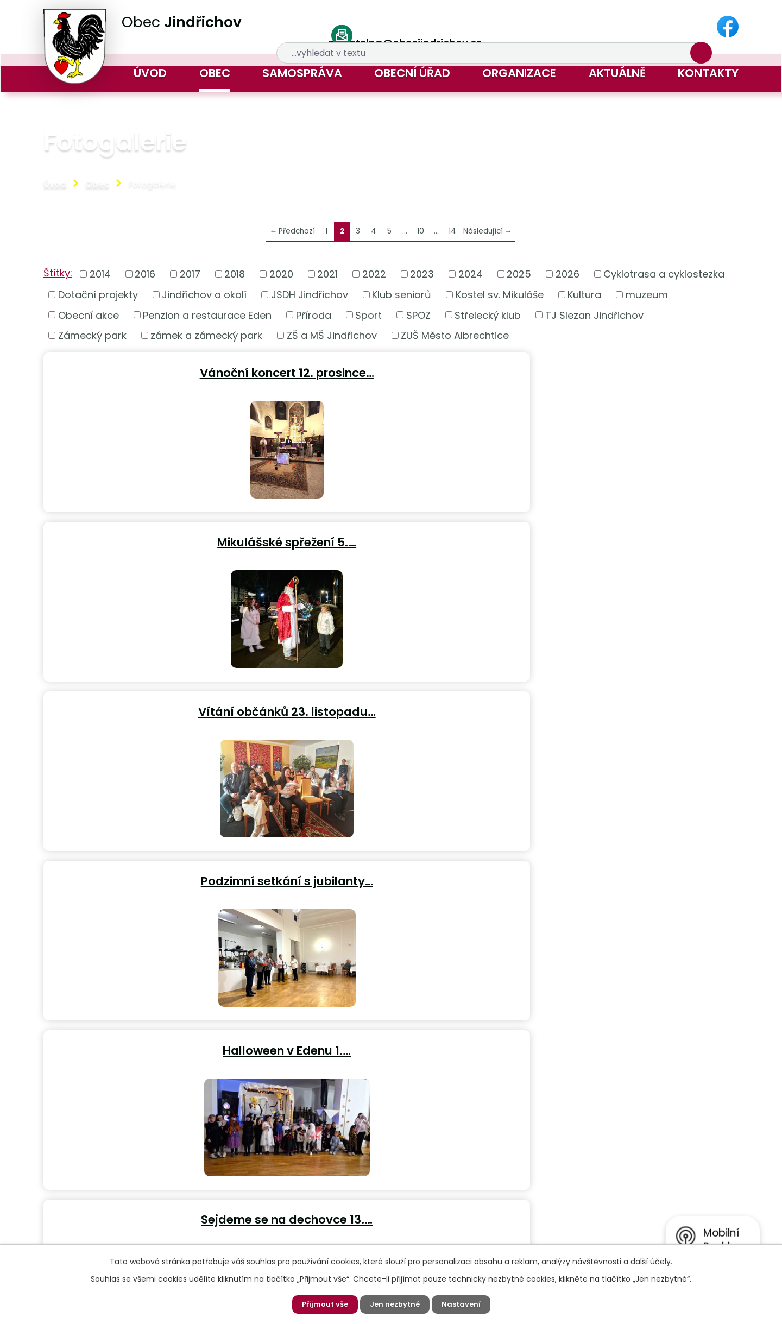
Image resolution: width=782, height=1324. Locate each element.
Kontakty (708, 73)
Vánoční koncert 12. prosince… (155, 371)
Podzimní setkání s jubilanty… (156, 537)
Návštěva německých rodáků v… (624, 703)
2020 (281, 274)
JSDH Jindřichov (309, 294)
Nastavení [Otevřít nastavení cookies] (464, 1303)
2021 (327, 274)
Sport (368, 314)
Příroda (313, 314)
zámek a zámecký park (206, 335)
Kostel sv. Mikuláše (500, 294)
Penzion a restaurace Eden (207, 314)
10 (420, 231)
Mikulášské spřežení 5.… (389, 371)
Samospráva (302, 73)
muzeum (647, 294)
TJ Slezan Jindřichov (594, 314)
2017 (190, 274)
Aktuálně (617, 73)
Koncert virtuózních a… (390, 703)
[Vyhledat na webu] (611, 27)
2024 (470, 274)
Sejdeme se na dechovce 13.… (624, 537)
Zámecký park (92, 335)
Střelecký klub (488, 314)
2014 (100, 274)
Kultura (584, 294)
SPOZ (418, 314)
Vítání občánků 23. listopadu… (624, 371)
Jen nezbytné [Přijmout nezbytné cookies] (395, 1303)
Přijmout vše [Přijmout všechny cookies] (322, 1303)
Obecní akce (88, 314)
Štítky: (57, 273)
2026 (567, 274)
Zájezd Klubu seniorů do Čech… (155, 703)
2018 (234, 274)
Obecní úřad (412, 73)
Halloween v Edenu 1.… (390, 537)
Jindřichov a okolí (204, 294)
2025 (519, 274)
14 (452, 231)
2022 (374, 274)
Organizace (519, 73)
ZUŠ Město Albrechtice (455, 335)
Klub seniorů (401, 294)
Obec (214, 73)
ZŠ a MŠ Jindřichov (332, 335)
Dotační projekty (98, 294)
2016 (145, 274)
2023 (422, 274)
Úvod (150, 73)
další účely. (651, 1260)
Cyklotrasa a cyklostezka (663, 274)
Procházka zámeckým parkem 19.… (155, 869)
